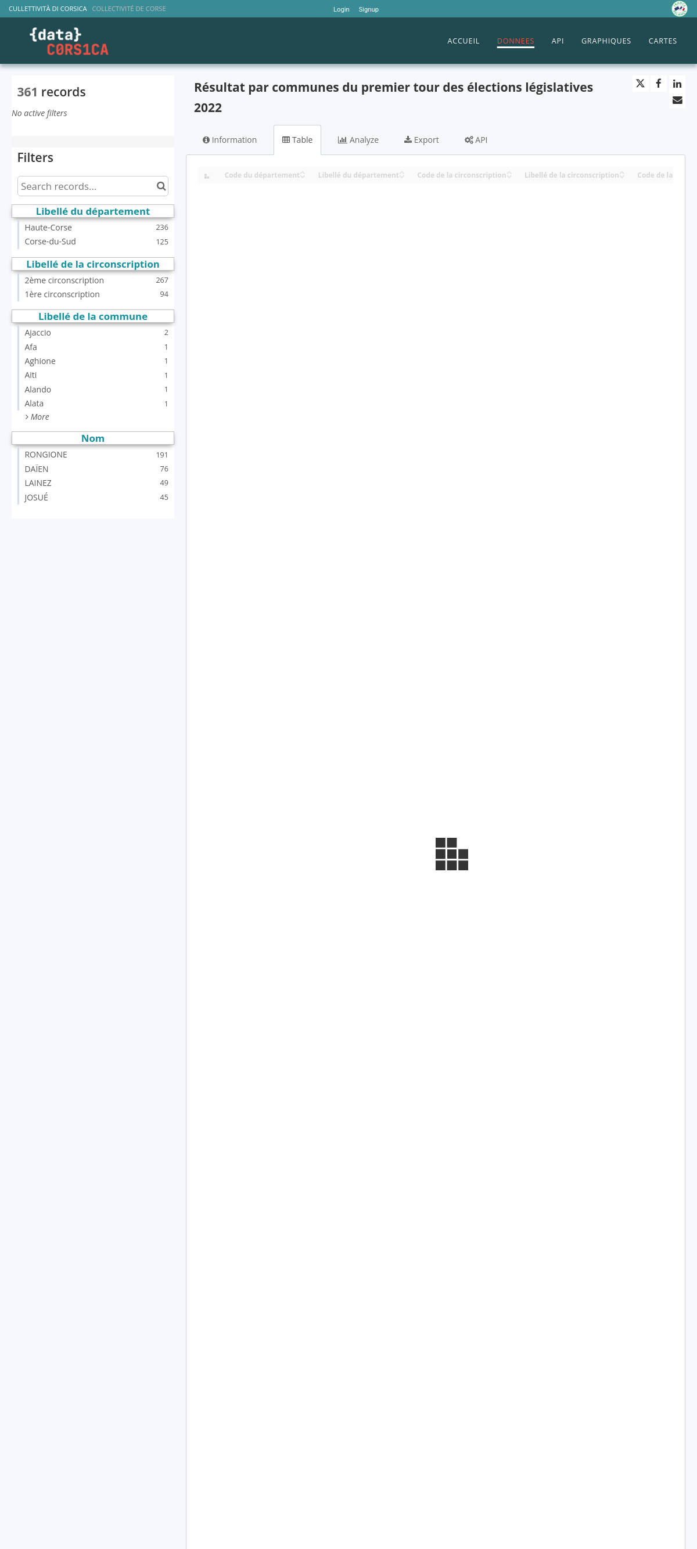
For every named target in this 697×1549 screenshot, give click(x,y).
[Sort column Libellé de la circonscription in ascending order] (622, 172)
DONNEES (515, 41)
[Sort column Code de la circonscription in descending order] (509, 176)
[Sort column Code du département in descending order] (303, 176)
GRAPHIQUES (606, 41)
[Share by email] (677, 100)
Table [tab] (297, 139)
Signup (369, 9)
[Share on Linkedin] (677, 83)
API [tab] (476, 139)
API (558, 41)
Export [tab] (421, 139)
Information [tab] (230, 139)
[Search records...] (92, 186)
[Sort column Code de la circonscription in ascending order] (509, 172)
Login (341, 9)
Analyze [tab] (358, 139)
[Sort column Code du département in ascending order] (303, 172)
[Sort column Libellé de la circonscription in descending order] (622, 176)
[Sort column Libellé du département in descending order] (402, 176)
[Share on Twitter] (641, 83)
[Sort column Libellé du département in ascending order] (402, 172)
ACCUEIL (463, 41)
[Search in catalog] (161, 186)
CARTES (663, 41)
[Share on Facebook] (659, 83)
